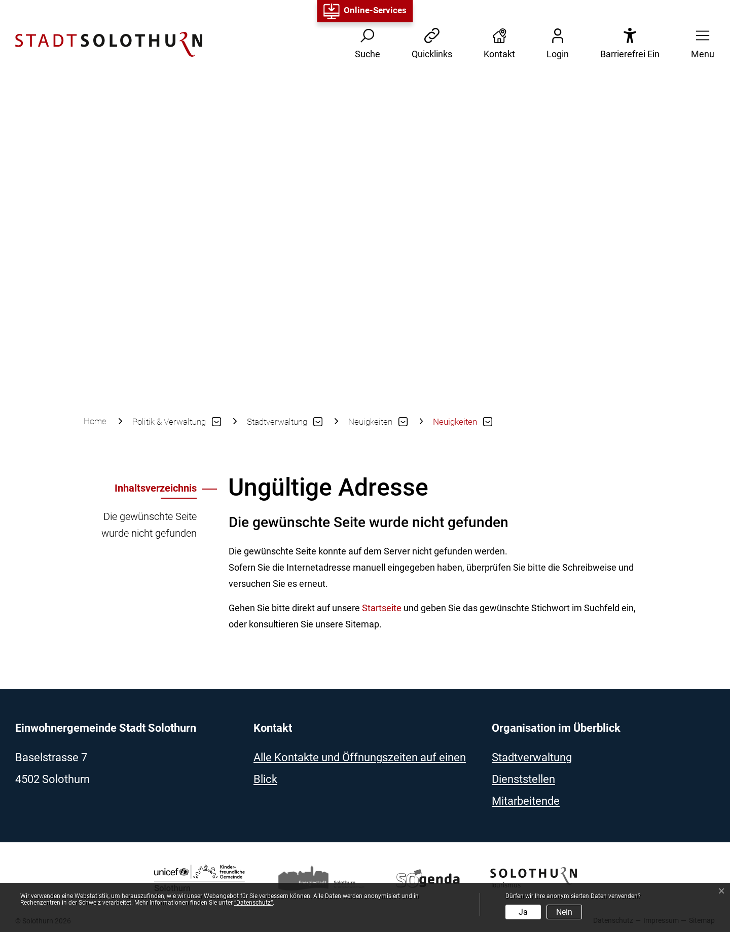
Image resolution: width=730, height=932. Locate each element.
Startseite (382, 608)
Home (95, 421)
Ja (523, 912)
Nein (564, 912)
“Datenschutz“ (253, 902)
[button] (699, 44)
